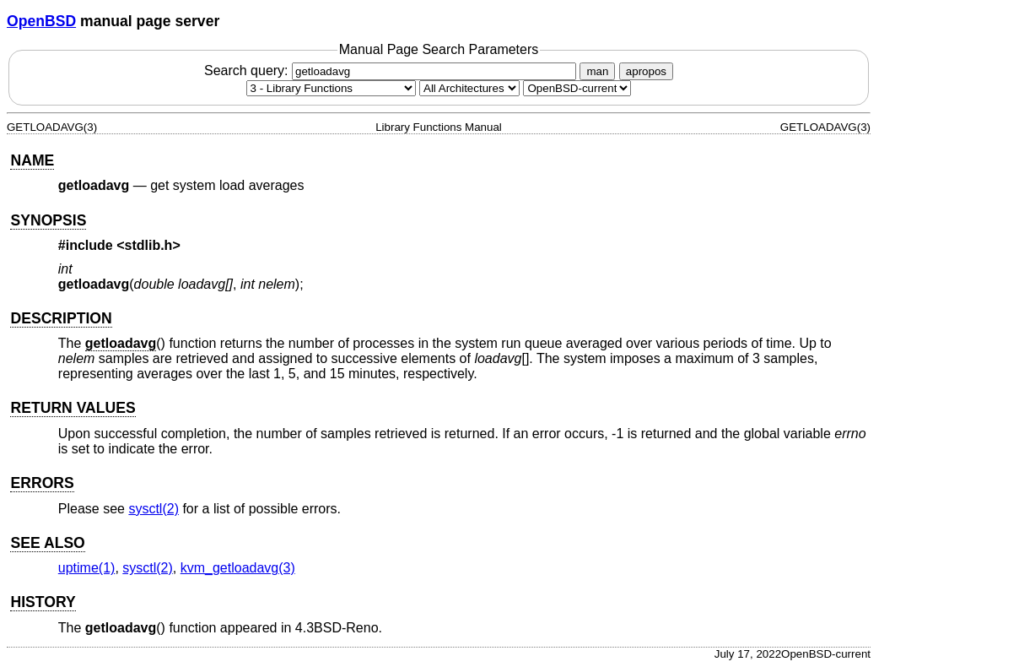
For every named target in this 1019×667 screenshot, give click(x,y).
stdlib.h (149, 245)
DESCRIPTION (60, 318)
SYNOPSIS (48, 220)
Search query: (392, 70)
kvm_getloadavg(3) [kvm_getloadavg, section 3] (238, 568)
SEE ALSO (47, 542)
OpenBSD (41, 21)
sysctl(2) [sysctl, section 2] (153, 509)
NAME (32, 160)
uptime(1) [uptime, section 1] (87, 568)
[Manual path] (577, 88)
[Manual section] (331, 88)
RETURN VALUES (72, 407)
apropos (646, 71)
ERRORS (41, 482)
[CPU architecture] (469, 88)
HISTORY (42, 602)
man (597, 71)
